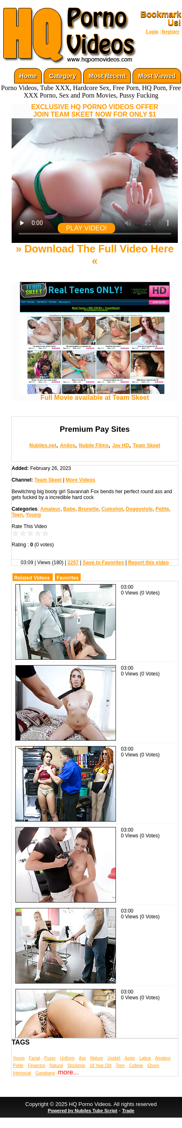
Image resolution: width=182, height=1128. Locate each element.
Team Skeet (146, 445)
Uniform (67, 1058)
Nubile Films (93, 445)
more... (68, 1072)
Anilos (67, 445)
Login (152, 31)
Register (171, 31)
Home (28, 75)
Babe (69, 509)
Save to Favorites (103, 562)
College (136, 1065)
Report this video (148, 562)
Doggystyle (139, 509)
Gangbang (45, 1073)
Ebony (153, 1065)
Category (62, 75)
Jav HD (120, 445)
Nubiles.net (43, 445)
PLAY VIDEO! (86, 228)
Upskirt (113, 1058)
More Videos (80, 480)
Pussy (50, 1058)
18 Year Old (100, 1065)
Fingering (36, 1065)
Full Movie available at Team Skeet (95, 394)
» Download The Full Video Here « (95, 255)
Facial (34, 1058)
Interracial (22, 1073)
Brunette (88, 509)
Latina (145, 1058)
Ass (82, 1058)
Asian (130, 1058)
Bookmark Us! (160, 18)
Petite (162, 509)
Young (33, 515)
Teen (17, 515)
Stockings (76, 1065)
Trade (128, 1110)
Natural (56, 1065)
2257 (73, 562)
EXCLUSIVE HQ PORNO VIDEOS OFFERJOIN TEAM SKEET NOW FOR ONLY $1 (94, 110)
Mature (96, 1058)
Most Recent (107, 75)
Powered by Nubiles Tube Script (82, 1110)
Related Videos (32, 578)
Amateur (50, 509)
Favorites (68, 578)
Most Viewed (157, 75)
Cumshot (112, 509)
